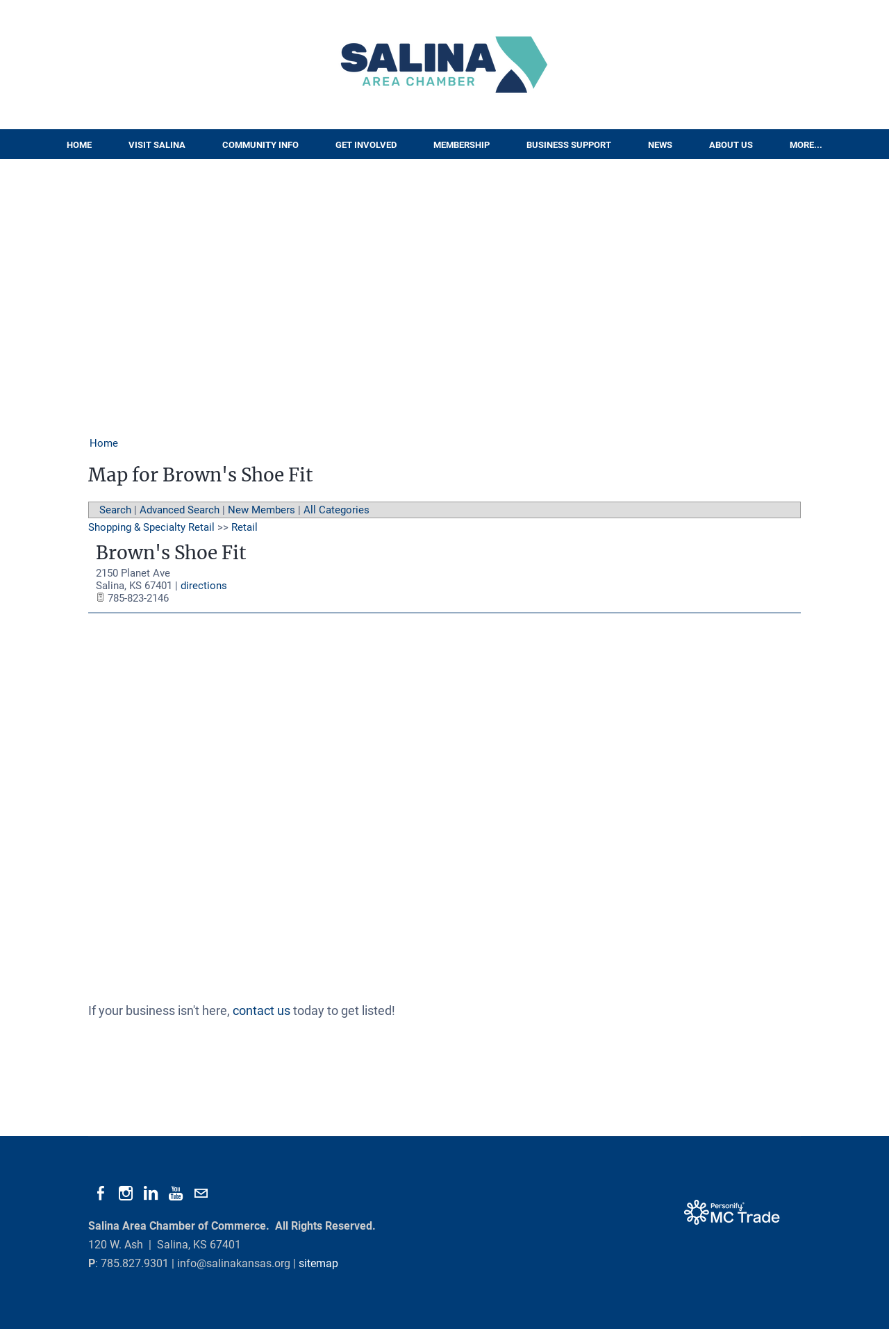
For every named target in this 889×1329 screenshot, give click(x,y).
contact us (261, 1010)
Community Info (260, 145)
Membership (461, 145)
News (660, 145)
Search (115, 510)
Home (79, 145)
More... (806, 145)
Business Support (568, 145)
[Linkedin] (151, 1193)
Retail (244, 527)
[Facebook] (101, 1193)
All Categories (336, 510)
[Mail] (201, 1193)
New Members (261, 510)
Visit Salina (156, 145)
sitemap (318, 1263)
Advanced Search (179, 510)
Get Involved (366, 145)
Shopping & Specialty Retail (151, 527)
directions (204, 585)
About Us (731, 145)
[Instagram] (126, 1193)
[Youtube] (176, 1193)
